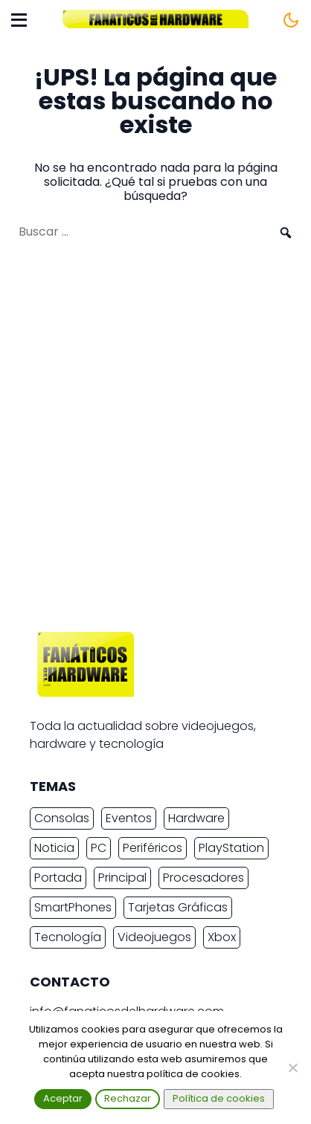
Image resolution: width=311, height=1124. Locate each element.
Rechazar (127, 1098)
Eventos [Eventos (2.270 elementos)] (129, 818)
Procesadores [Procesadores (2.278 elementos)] (203, 877)
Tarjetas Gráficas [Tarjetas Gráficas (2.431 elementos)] (178, 907)
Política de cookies (219, 1098)
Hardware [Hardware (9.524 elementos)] (196, 818)
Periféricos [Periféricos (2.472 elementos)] (152, 847)
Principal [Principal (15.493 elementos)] (122, 877)
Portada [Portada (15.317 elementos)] (58, 877)
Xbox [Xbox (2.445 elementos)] (222, 937)
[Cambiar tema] (291, 20)
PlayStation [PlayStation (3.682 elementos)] (231, 847)
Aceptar (63, 1098)
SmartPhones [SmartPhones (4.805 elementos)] (73, 907)
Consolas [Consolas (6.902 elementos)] (61, 818)
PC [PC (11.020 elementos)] (98, 847)
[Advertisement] (155, 443)
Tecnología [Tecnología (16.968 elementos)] (67, 937)
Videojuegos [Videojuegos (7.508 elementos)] (154, 937)
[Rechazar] (292, 1067)
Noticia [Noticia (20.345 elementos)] (54, 847)
